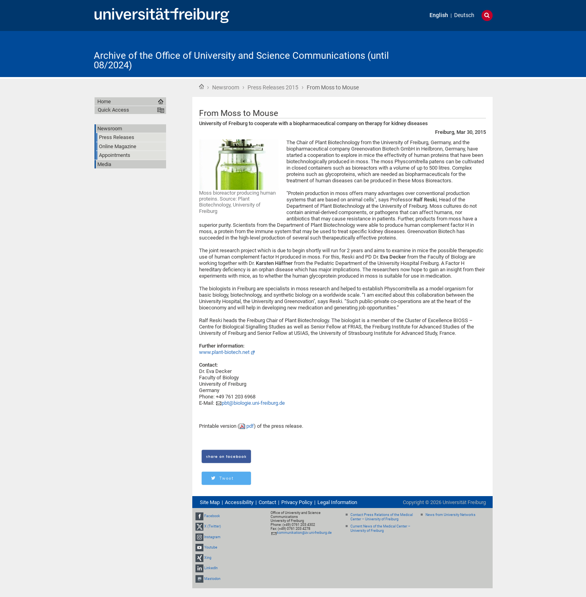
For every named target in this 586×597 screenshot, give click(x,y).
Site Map (210, 502)
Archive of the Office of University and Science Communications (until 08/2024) (241, 60)
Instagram (212, 537)
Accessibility (239, 502)
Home (201, 86)
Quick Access (113, 110)
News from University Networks (450, 515)
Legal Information (337, 502)
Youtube (210, 547)
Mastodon (212, 579)
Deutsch (464, 15)
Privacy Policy (296, 502)
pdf (250, 426)
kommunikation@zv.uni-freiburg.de (304, 533)
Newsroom (225, 87)
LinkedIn (211, 568)
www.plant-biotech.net (224, 352)
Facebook (212, 516)
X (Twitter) (212, 527)
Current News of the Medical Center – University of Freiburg (380, 528)
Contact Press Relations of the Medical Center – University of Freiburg (381, 517)
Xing (207, 558)
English (438, 15)
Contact (267, 502)
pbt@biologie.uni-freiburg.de (253, 403)
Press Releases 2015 (273, 87)
